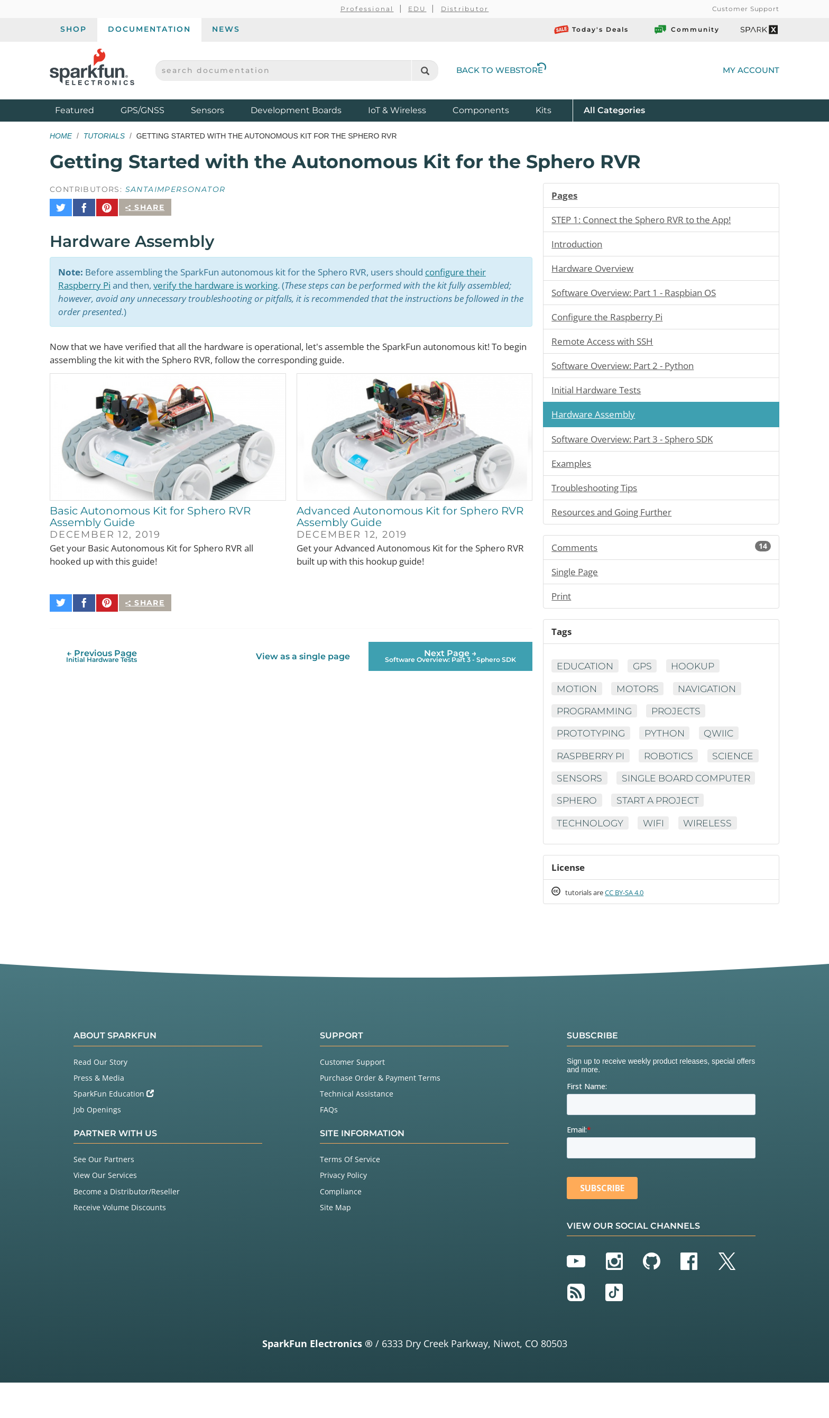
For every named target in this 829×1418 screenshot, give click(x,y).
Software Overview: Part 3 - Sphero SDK (638, 443)
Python (668, 743)
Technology (698, 834)
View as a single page (302, 649)
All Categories (614, 109)
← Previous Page (101, 649)
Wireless (623, 857)
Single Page (577, 579)
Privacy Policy (343, 1211)
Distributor (465, 9)
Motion (577, 698)
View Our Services (105, 1211)
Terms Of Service (350, 1195)
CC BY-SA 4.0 (633, 928)
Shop (73, 29)
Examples (572, 468)
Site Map (335, 1243)
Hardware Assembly (595, 418)
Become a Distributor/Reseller (126, 1227)
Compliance (341, 1227)
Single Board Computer (624, 811)
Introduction (578, 244)
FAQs (329, 1145)
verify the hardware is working (229, 279)
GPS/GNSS (142, 110)
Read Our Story (100, 1097)
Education (586, 675)
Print (562, 603)
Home (61, 136)
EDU (417, 9)
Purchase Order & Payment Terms (380, 1113)
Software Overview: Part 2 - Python (628, 369)
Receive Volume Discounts (119, 1243)
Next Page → (450, 649)
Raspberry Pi (593, 766)
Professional (367, 9)
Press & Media (98, 1113)
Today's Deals (591, 29)
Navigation (710, 698)
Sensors (207, 110)
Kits (543, 110)
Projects (681, 720)
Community (686, 29)
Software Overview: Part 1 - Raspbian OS (641, 294)
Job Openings (97, 1145)
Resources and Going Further (616, 518)
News (226, 29)
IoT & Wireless (397, 110)
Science (578, 789)
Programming (596, 720)
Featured (85, 109)
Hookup (698, 675)
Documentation (149, 29)
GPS (645, 675)
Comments (661, 554)
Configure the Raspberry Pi (610, 319)
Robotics (674, 766)
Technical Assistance (356, 1130)
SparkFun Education (113, 1130)
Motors (639, 698)
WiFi (567, 857)
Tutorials (104, 136)
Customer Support (745, 9)
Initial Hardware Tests (599, 394)
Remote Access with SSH (605, 344)
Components (481, 110)
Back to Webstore (501, 70)
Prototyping (592, 743)
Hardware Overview (595, 269)
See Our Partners (103, 1195)
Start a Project (600, 834)
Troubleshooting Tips (598, 493)
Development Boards (296, 110)
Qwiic (725, 743)
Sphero (732, 811)
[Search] (424, 70)
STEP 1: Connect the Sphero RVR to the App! (648, 220)
